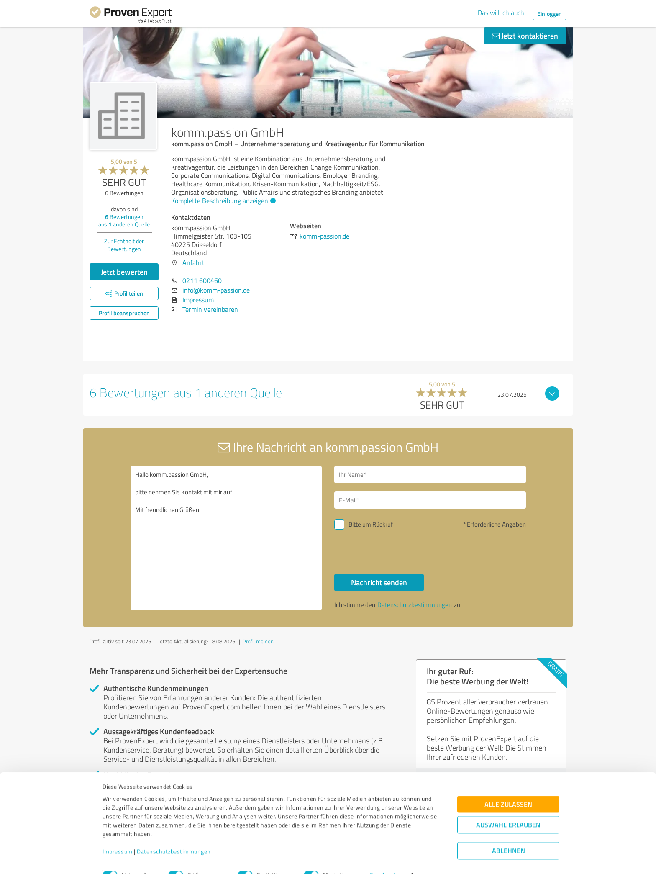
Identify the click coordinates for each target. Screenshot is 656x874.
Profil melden (258, 641)
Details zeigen (386, 858)
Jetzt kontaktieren (525, 35)
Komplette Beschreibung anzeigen (222, 200)
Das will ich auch (501, 12)
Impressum (117, 835)
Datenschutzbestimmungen (174, 835)
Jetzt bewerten (124, 271)
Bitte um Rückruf (370, 524)
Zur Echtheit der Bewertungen (124, 245)
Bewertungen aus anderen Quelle (124, 220)
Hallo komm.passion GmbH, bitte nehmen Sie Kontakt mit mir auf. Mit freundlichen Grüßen (226, 538)
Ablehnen (508, 834)
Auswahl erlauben (508, 808)
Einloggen (549, 14)
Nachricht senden (379, 582)
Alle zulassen (508, 787)
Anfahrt (193, 262)
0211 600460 (202, 280)
